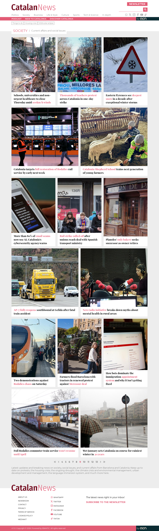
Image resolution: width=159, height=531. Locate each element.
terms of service (26, 512)
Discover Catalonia (61, 19)
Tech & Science (90, 15)
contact (22, 505)
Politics (15, 15)
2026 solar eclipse (46, 23)
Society (26, 15)
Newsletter (137, 4)
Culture (65, 15)
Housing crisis (31, 23)
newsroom (23, 501)
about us (22, 497)
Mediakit (22, 519)
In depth (106, 15)
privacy (22, 508)
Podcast (17, 19)
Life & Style (52, 15)
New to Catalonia (35, 19)
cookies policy (25, 516)
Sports (76, 15)
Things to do (17, 23)
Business (38, 15)
